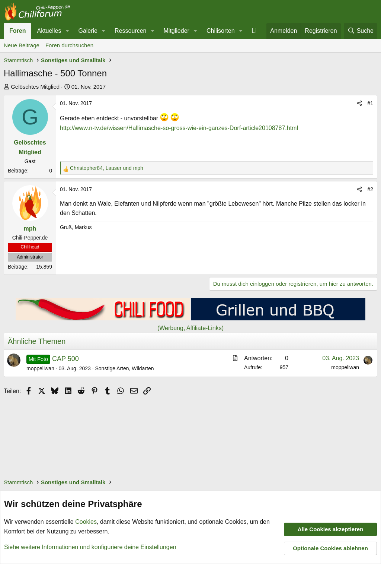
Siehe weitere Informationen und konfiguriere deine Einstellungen (90, 547)
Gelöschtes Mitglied (35, 86)
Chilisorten (220, 31)
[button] (67, 31)
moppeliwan (40, 368)
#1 (370, 103)
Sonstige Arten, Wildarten (124, 368)
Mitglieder (176, 31)
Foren (17, 31)
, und (106, 168)
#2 (370, 189)
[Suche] (360, 31)
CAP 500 (65, 358)
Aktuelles (49, 31)
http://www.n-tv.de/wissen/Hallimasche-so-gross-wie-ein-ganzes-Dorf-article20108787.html (179, 128)
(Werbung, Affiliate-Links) (190, 328)
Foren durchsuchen (69, 45)
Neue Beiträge (21, 45)
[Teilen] (359, 103)
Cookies (86, 522)
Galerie (87, 31)
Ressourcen (130, 31)
